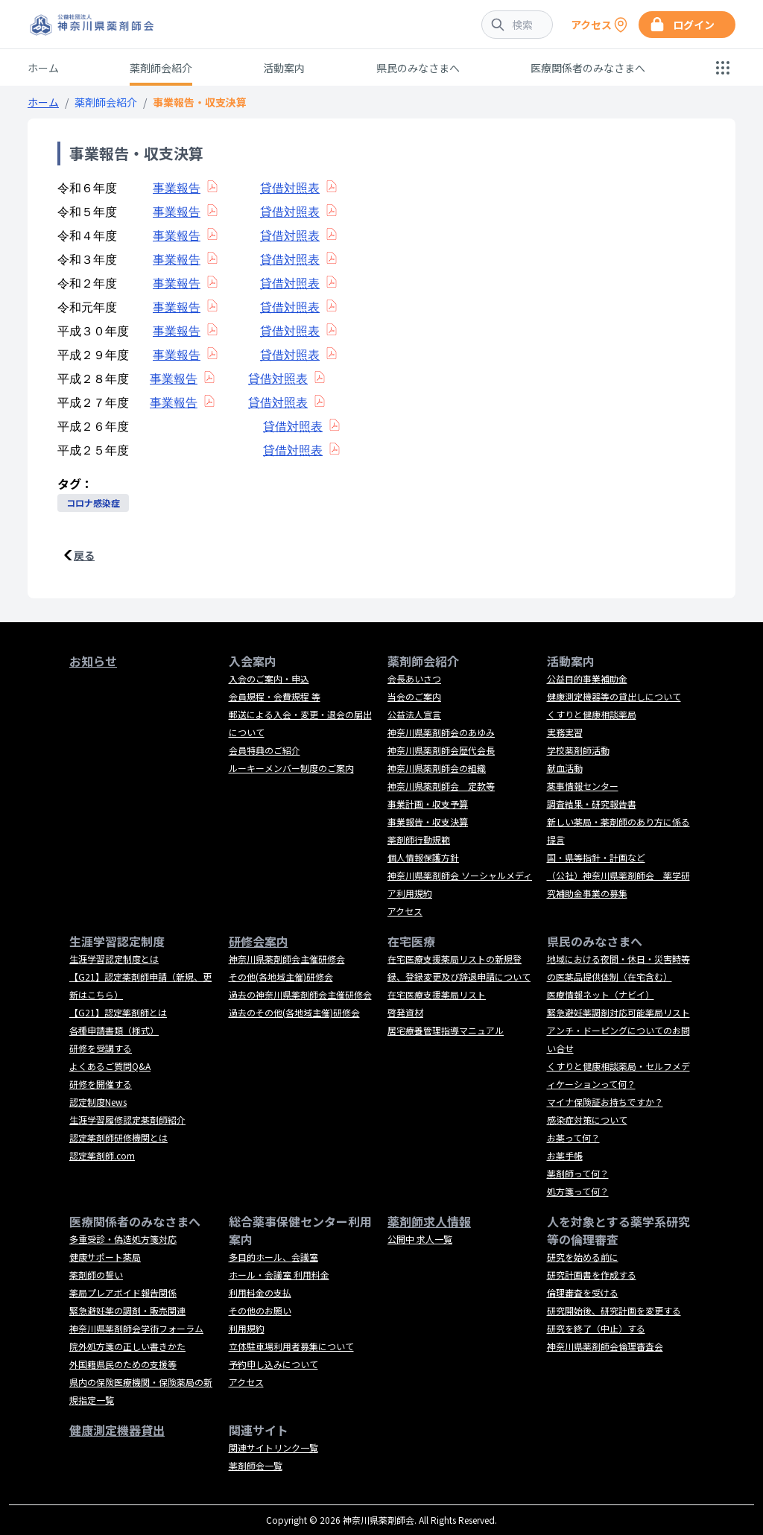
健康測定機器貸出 (117, 1430)
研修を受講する (100, 1048)
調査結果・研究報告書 (591, 803)
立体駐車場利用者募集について (291, 1346)
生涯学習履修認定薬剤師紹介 (127, 1119)
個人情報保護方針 (423, 857)
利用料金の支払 (260, 1292)
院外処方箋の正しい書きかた (127, 1346)
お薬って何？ (573, 1137)
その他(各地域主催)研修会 (281, 976)
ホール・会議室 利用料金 (279, 1274)
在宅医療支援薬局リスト (436, 994)
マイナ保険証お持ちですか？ (605, 1101)
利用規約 (247, 1328)
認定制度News (98, 1101)
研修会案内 (258, 941)
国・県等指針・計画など (596, 857)
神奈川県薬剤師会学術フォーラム (136, 1328)
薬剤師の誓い (96, 1274)
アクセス (404, 911)
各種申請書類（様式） (114, 1030)
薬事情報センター (582, 785)
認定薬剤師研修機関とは (118, 1137)
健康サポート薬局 (105, 1256)
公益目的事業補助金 (587, 678)
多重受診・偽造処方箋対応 (123, 1238)
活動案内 (284, 67)
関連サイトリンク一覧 (273, 1447)
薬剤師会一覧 (255, 1465)
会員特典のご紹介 (264, 750)
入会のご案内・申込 (269, 678)
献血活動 (565, 768)
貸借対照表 (290, 188)
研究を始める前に (582, 1256)
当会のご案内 (414, 696)
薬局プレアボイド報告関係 (123, 1292)
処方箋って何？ (578, 1191)
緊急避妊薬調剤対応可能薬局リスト (618, 1012)
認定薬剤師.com (102, 1155)
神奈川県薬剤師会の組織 (436, 768)
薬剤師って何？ (578, 1173)
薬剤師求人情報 (429, 1221)
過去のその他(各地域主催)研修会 (294, 1012)
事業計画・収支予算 (427, 803)
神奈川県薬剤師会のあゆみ (441, 732)
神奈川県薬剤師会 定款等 (441, 785)
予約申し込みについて (273, 1364)
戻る (84, 555)
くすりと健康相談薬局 (591, 714)
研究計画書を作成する (591, 1274)
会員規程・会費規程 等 (274, 696)
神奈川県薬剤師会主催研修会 (287, 958)
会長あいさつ (414, 678)
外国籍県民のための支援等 (123, 1364)
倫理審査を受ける (582, 1292)
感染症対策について (587, 1119)
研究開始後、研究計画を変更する (614, 1310)
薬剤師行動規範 (418, 839)
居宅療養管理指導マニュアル (445, 1030)
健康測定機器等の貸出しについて (614, 696)
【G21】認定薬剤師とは (118, 1012)
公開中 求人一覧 (419, 1238)
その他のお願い (260, 1310)
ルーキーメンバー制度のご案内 (291, 768)
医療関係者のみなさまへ (588, 67)
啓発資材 (405, 1012)
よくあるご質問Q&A (110, 1066)
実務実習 (565, 732)
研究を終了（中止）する (596, 1328)
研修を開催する (100, 1083)
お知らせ (93, 661)
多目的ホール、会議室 (273, 1256)
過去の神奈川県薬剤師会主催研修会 (300, 994)
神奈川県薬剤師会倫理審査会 (605, 1346)
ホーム (43, 67)
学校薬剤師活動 (578, 750)
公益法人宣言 (414, 714)
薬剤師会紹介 (161, 67)
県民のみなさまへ (418, 67)
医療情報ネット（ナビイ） (600, 994)
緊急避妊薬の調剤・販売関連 (127, 1310)
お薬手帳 (565, 1155)
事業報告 (176, 188)
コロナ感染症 (93, 502)
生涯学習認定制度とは (114, 958)
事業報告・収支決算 (427, 821)
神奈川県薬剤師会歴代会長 (441, 750)
